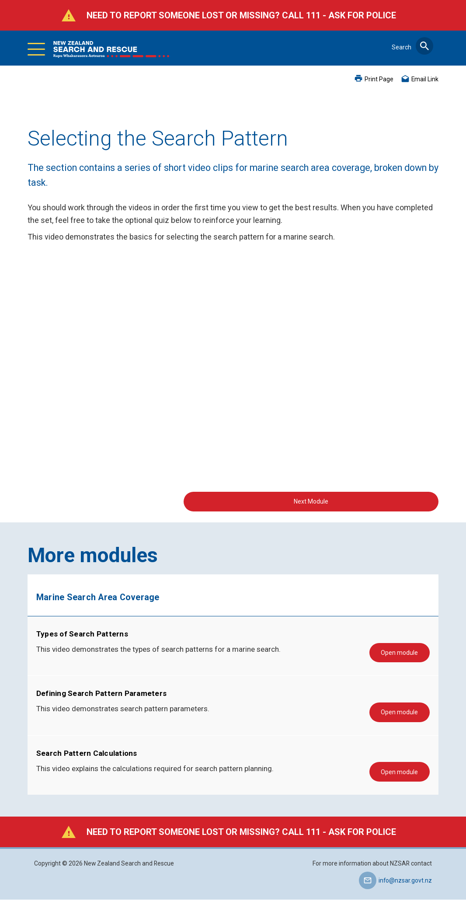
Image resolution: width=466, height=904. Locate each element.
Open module (404, 653)
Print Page (379, 79)
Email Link (424, 79)
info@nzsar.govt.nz (405, 884)
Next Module (379, 500)
